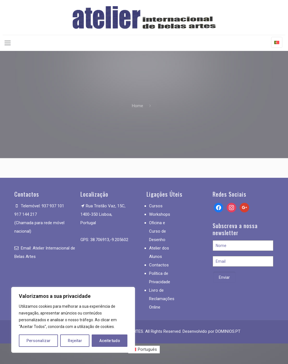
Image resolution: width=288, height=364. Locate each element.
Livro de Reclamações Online (161, 299)
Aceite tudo (109, 340)
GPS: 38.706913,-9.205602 (104, 239)
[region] (73, 320)
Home (137, 105)
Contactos (159, 265)
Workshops (159, 214)
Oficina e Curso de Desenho (157, 231)
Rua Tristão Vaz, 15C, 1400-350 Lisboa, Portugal (102, 214)
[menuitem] (144, 349)
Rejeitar (75, 340)
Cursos (156, 205)
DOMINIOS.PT (227, 331)
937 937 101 (53, 205)
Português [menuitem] (147, 349)
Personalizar (38, 340)
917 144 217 (25, 214)
